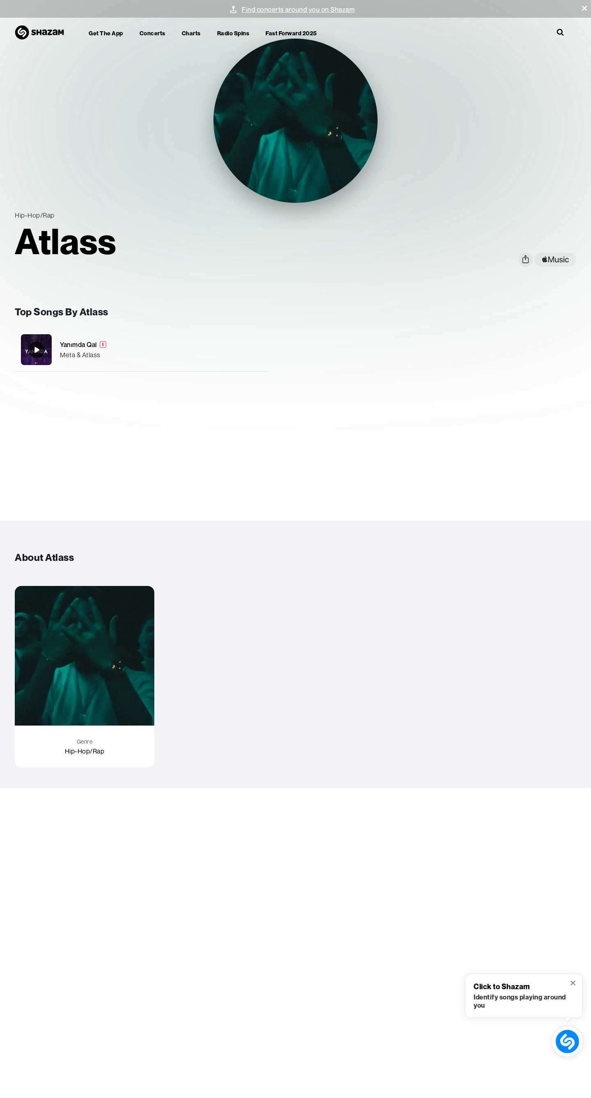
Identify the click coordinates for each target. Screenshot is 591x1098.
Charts (191, 33)
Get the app (106, 33)
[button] (584, 8)
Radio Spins (233, 33)
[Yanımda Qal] (141, 349)
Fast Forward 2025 (291, 33)
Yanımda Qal (78, 344)
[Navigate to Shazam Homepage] (43, 33)
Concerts (152, 33)
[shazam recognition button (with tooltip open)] (567, 1041)
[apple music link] (555, 260)
